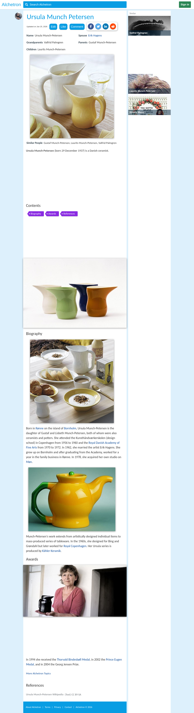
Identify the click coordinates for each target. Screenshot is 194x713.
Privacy (57, 707)
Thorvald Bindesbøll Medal (73, 659)
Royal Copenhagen (75, 546)
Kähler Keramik (51, 551)
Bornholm (70, 428)
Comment (77, 26)
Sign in (185, 4)
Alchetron (11, 4)
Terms (47, 707)
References (69, 213)
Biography (36, 213)
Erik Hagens (95, 35)
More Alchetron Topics (38, 673)
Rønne (40, 428)
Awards (52, 213)
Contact (68, 707)
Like (63, 26)
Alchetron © (84, 707)
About (33, 707)
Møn (29, 462)
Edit (53, 26)
